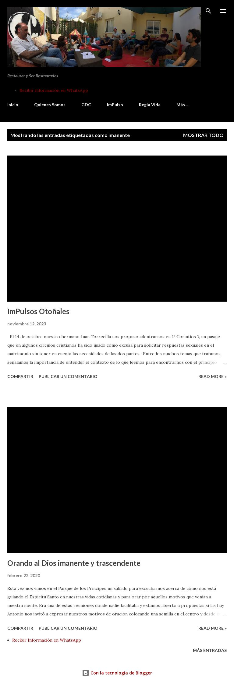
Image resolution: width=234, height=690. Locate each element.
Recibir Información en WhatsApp (46, 640)
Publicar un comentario (68, 376)
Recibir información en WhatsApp (54, 90)
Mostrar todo (203, 135)
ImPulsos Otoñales (38, 311)
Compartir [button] (20, 376)
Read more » (212, 376)
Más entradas (210, 650)
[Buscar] (208, 11)
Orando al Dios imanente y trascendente (73, 563)
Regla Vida (150, 104)
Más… (182, 104)
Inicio (12, 104)
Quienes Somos (50, 104)
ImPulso (115, 104)
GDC (86, 104)
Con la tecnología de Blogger (117, 673)
